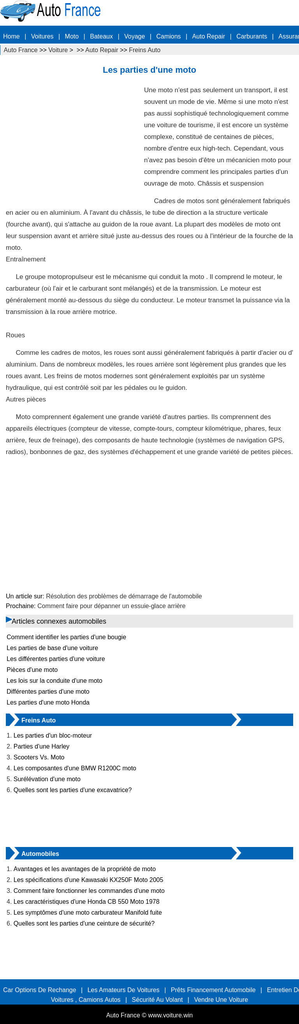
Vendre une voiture (221, 999)
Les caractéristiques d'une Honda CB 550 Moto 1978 (87, 901)
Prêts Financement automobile (213, 990)
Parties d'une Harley (42, 746)
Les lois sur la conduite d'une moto (54, 680)
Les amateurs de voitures (124, 990)
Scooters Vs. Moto (39, 757)
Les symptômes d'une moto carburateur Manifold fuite (88, 912)
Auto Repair (208, 36)
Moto (72, 36)
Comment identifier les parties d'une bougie (66, 637)
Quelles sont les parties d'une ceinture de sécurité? (84, 923)
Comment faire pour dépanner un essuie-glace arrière (111, 606)
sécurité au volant (157, 999)
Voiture (58, 50)
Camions (168, 36)
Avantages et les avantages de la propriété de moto (85, 869)
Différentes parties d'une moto (48, 691)
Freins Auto (144, 50)
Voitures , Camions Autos (86, 999)
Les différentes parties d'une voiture (56, 659)
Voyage (134, 36)
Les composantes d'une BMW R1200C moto (75, 768)
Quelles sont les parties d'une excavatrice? (73, 790)
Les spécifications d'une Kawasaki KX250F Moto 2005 (89, 880)
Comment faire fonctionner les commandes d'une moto (89, 890)
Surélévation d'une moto (47, 779)
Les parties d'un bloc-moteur (53, 735)
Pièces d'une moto (32, 669)
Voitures (42, 36)
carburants (251, 36)
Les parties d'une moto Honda (48, 702)
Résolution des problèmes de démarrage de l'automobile (124, 596)
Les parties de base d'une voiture (52, 648)
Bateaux (101, 36)
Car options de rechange (39, 990)
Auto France (21, 50)
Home (11, 36)
